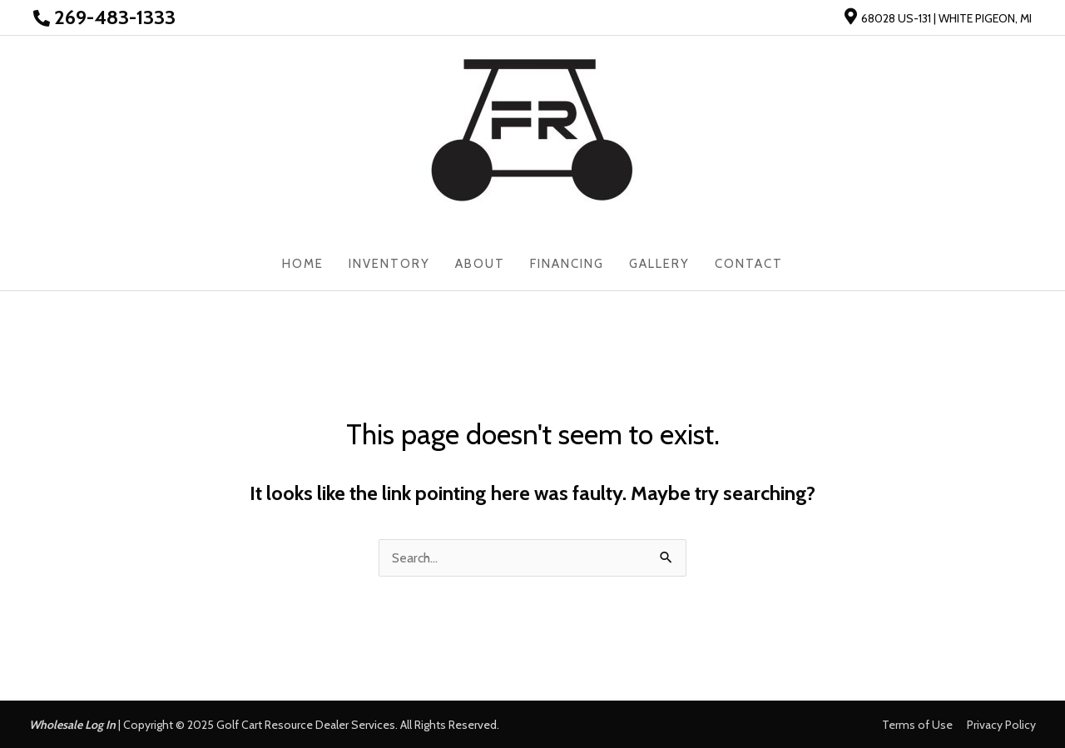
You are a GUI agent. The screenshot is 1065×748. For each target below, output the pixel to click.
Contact (749, 263)
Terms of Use (917, 724)
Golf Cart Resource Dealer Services (305, 724)
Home (303, 263)
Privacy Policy (1001, 724)
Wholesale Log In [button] (72, 724)
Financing (567, 263)
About (480, 263)
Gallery (659, 263)
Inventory (389, 263)
